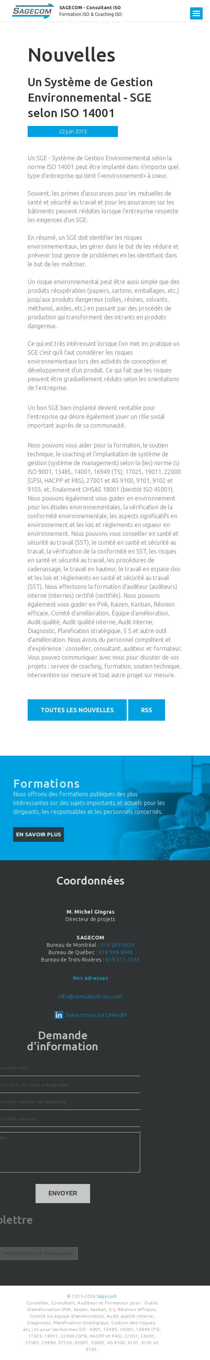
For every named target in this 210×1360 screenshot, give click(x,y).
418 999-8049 (38, 952)
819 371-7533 (46, 960)
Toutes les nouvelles (77, 710)
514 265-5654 (40, 945)
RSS (146, 710)
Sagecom (37, 1296)
